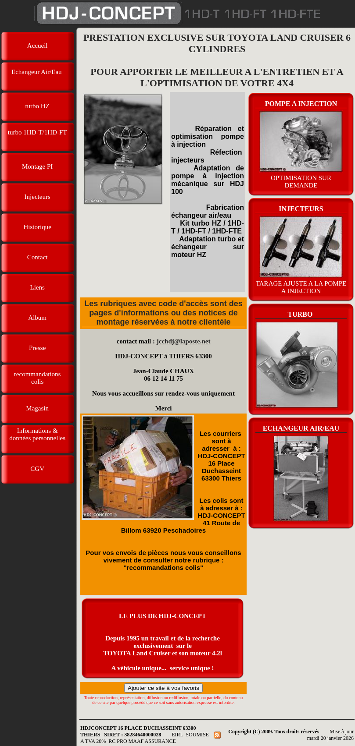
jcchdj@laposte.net (184, 341)
